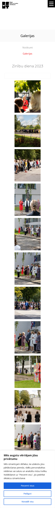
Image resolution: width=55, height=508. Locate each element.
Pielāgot (27, 493)
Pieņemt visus (27, 485)
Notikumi (27, 47)
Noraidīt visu (28, 501)
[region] (27, 479)
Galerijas (27, 53)
